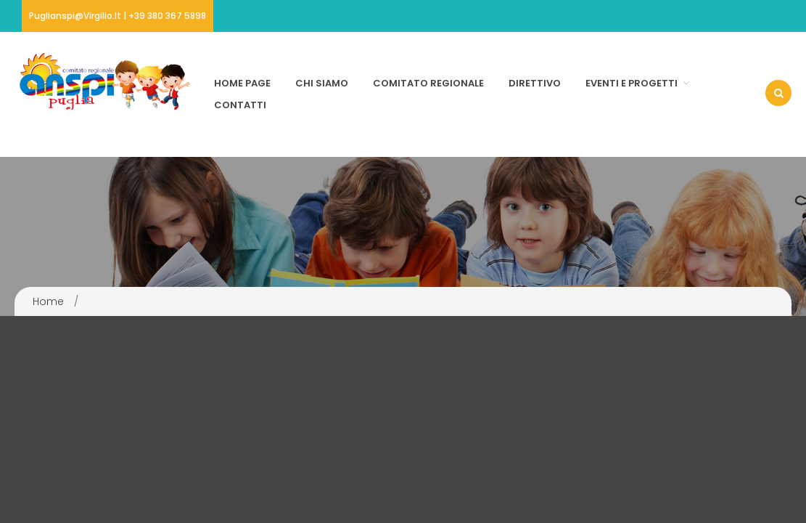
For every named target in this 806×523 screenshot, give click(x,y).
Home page (242, 83)
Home (48, 301)
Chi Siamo (321, 83)
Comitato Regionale (428, 83)
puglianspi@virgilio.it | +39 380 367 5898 (117, 15)
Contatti (240, 105)
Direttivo (535, 83)
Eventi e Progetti (631, 83)
